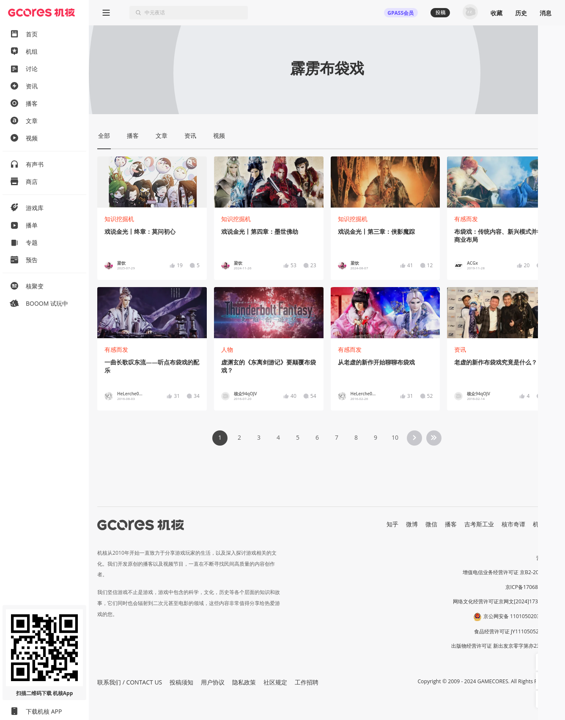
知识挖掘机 (119, 219)
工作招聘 (306, 682)
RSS (551, 533)
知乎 (392, 524)
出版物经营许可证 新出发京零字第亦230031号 (504, 645)
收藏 (496, 13)
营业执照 (546, 557)
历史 (521, 13)
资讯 (460, 349)
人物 (227, 349)
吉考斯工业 (479, 524)
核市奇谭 (513, 524)
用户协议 (213, 682)
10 (395, 437)
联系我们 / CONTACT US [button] (129, 682)
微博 (412, 524)
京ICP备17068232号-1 (531, 587)
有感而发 (466, 219)
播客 (451, 524)
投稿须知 (181, 682)
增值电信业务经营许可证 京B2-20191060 (510, 572)
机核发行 (545, 524)
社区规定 (275, 682)
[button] (544, 662)
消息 (545, 13)
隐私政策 (244, 682)
